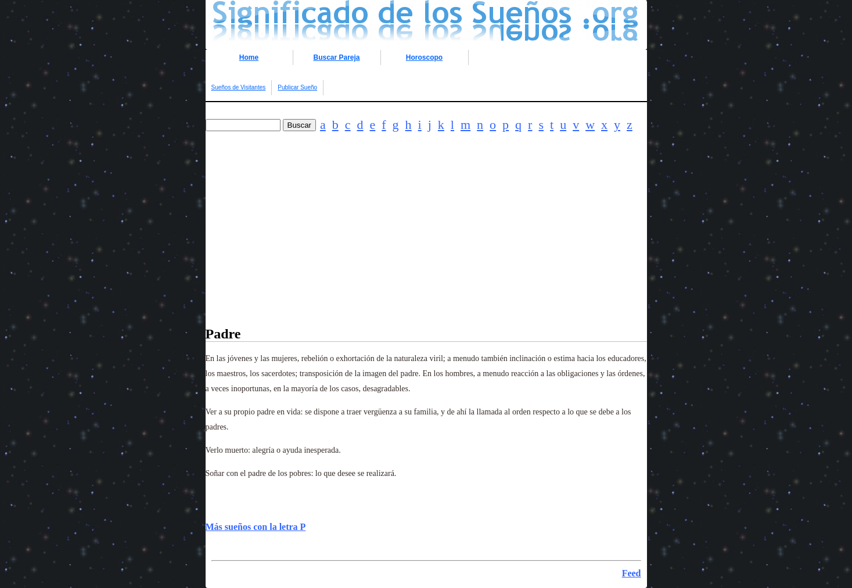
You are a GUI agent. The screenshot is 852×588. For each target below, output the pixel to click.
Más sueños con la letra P (256, 527)
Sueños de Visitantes (238, 87)
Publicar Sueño (297, 87)
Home (248, 57)
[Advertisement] (426, 245)
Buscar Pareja (336, 57)
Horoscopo (424, 57)
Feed (631, 573)
